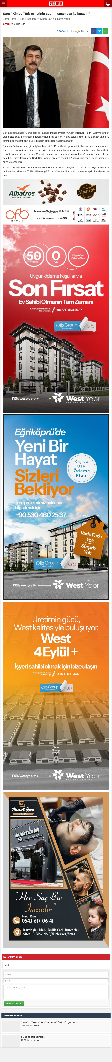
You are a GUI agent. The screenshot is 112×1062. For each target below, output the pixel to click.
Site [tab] (7, 964)
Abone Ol (74, 31)
